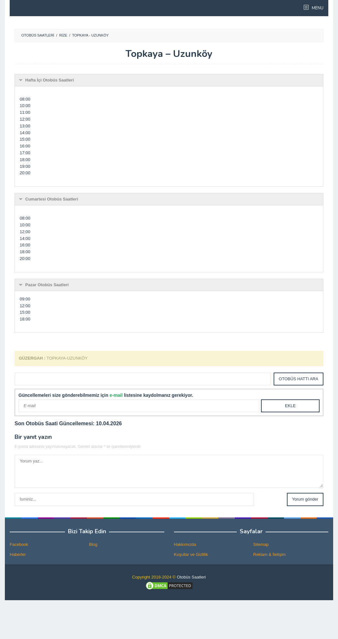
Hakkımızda (185, 544)
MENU (317, 8)
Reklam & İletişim (269, 554)
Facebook (19, 544)
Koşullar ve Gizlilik (191, 554)
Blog (93, 544)
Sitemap (261, 544)
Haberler (18, 554)
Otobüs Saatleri (191, 577)
